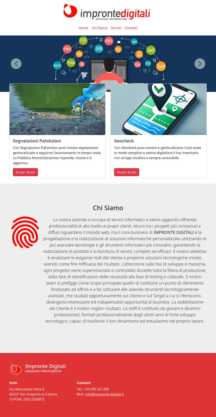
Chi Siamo (100, 28)
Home (84, 28)
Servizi (116, 28)
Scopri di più (25, 172)
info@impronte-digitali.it (104, 394)
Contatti (130, 28)
